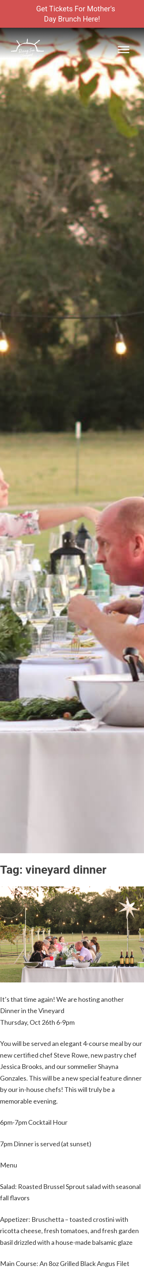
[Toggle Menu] (123, 49)
